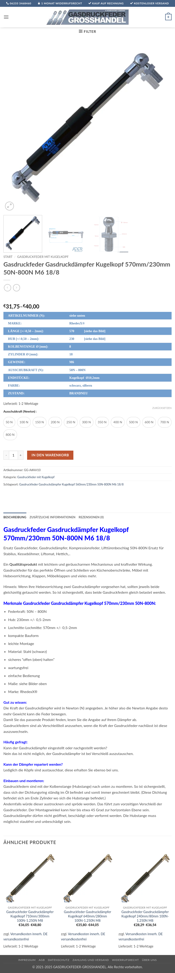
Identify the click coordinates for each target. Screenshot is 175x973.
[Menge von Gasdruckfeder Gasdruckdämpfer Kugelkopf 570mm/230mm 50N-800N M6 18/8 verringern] (6, 455)
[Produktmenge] (13, 455)
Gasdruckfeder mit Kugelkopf (43, 257)
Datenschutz (58, 960)
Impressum (27, 960)
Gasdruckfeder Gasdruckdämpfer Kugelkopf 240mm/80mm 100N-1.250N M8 (145, 916)
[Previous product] (16, 287)
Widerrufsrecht (125, 960)
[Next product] (7, 287)
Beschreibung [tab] (14, 517)
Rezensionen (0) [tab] (91, 517)
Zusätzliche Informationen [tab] (52, 517)
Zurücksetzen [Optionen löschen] (162, 407)
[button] (6, 17)
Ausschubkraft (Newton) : (20, 411)
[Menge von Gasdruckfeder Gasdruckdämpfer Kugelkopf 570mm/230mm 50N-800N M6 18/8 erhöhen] (20, 455)
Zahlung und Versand (90, 960)
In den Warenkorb (50, 455)
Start (8, 257)
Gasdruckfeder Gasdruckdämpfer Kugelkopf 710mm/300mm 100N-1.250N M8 (30, 916)
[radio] (9, 422)
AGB (42, 960)
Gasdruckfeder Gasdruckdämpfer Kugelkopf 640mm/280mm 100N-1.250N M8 (87, 916)
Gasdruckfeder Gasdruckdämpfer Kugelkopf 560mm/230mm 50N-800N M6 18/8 (71, 484)
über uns (149, 960)
